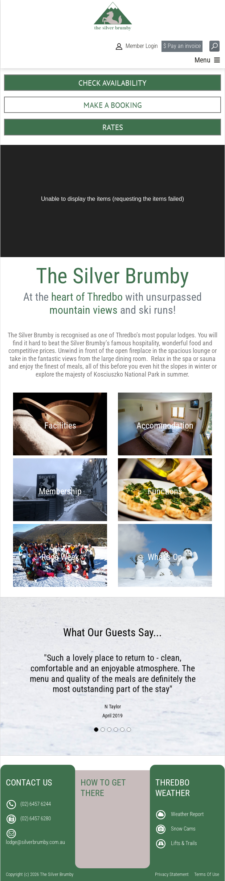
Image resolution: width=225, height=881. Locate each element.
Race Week (60, 557)
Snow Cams (183, 828)
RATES (112, 127)
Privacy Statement (172, 874)
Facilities (60, 426)
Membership (60, 491)
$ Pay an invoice (182, 49)
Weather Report (187, 814)
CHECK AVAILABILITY (112, 83)
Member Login (142, 49)
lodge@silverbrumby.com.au (35, 842)
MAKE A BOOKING (112, 105)
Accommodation (164, 426)
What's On (165, 557)
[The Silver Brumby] (113, 18)
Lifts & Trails (184, 843)
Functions (165, 491)
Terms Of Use (206, 874)
